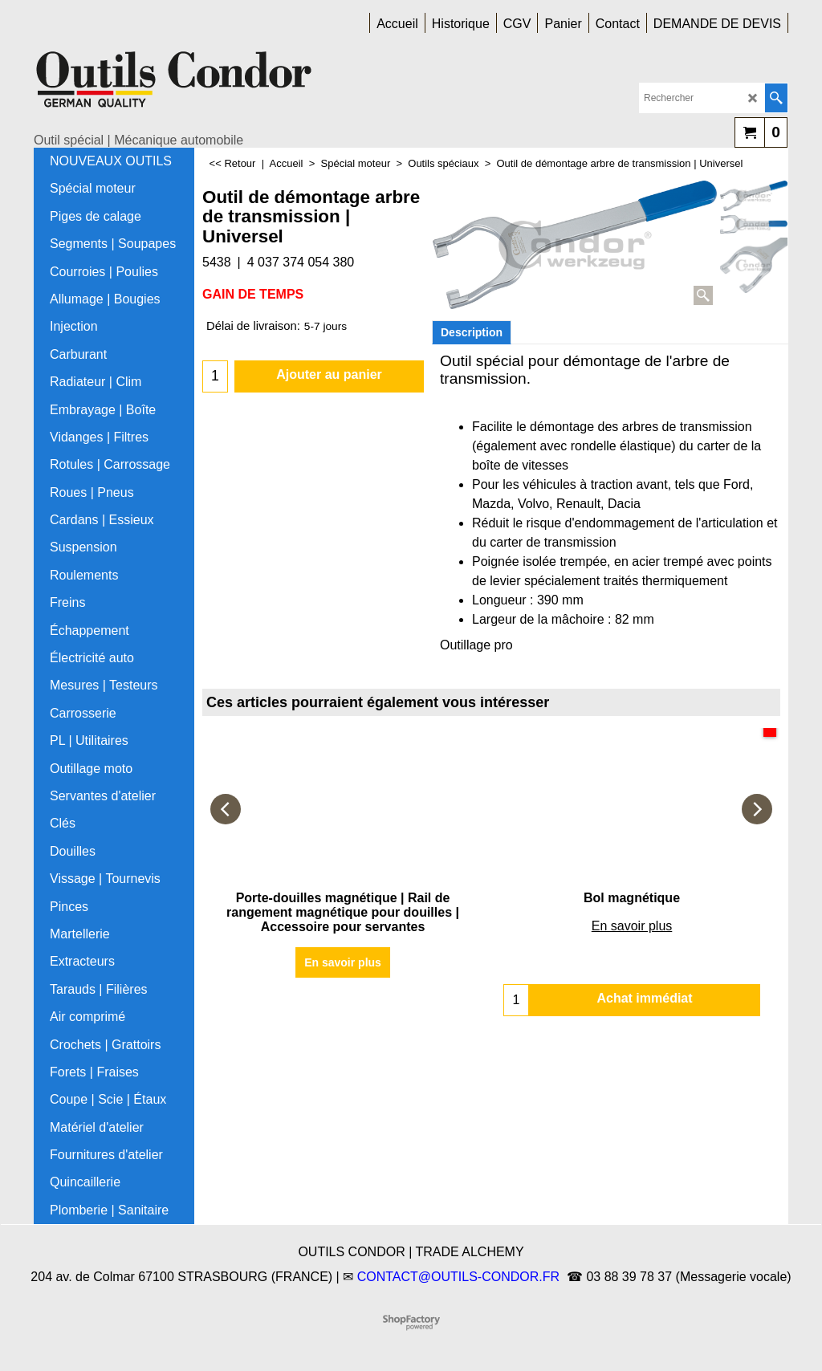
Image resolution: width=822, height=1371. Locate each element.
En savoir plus (342, 962)
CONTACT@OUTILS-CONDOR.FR (458, 1277)
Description (472, 332)
